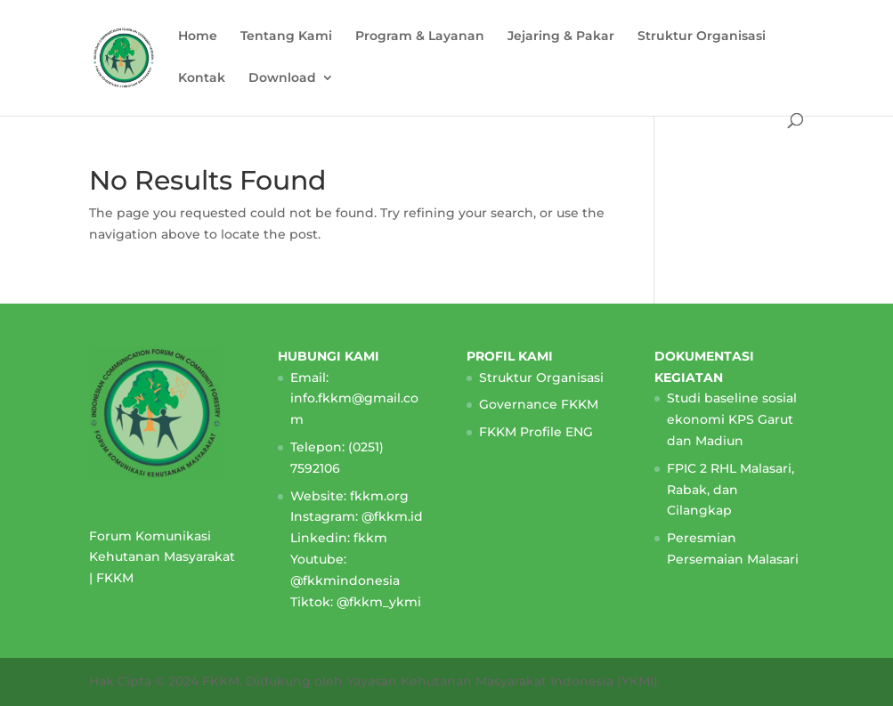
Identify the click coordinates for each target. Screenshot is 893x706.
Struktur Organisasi (701, 36)
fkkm (370, 538)
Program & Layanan (419, 36)
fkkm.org (379, 496)
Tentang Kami (286, 36)
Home (197, 36)
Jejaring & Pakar (560, 36)
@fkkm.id (392, 516)
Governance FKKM (538, 404)
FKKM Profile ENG (536, 432)
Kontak (201, 78)
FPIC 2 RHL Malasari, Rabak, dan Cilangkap (730, 489)
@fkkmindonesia (345, 580)
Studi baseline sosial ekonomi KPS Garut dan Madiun (732, 419)
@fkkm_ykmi (379, 602)
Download (282, 78)
